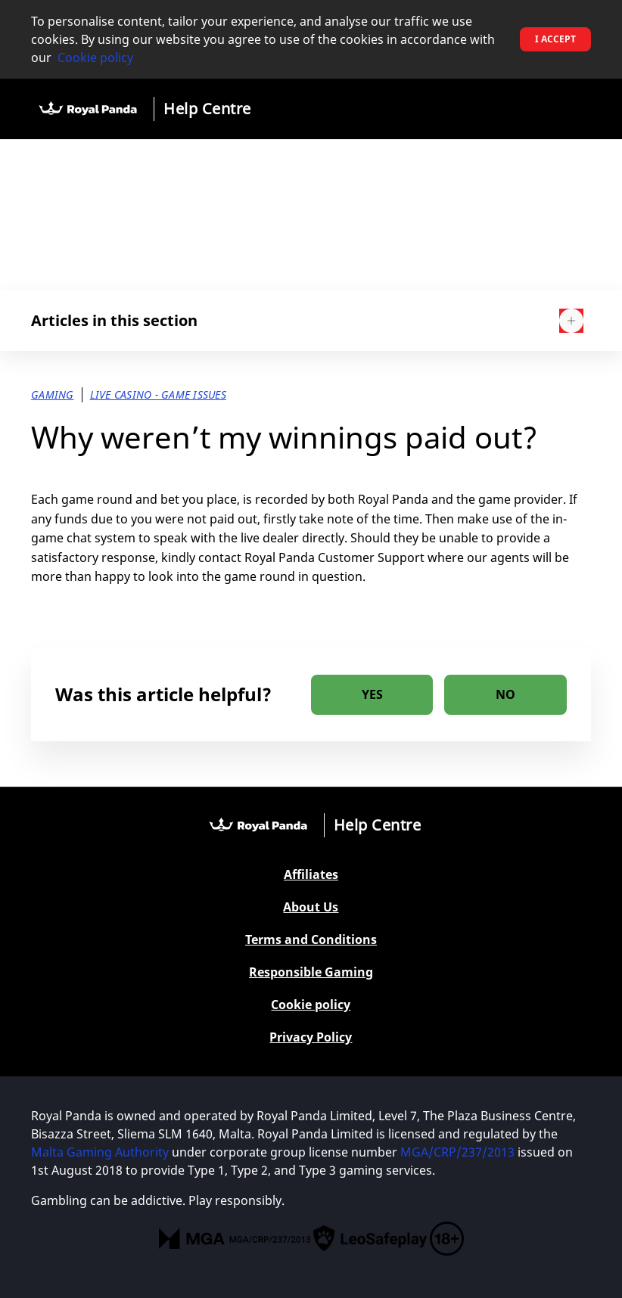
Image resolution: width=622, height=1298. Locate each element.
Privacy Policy (310, 1037)
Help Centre (207, 108)
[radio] (372, 695)
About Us (310, 907)
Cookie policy (95, 57)
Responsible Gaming (311, 972)
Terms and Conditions (311, 940)
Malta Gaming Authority (100, 1152)
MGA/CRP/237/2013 (457, 1152)
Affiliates (311, 875)
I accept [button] (555, 39)
